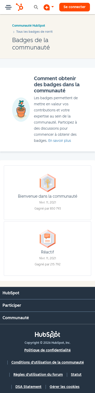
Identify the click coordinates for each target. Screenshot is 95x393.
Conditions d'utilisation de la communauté (47, 362)
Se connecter (75, 7)
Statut (76, 374)
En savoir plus (59, 141)
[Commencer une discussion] (49, 7)
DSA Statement (28, 387)
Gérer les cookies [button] (65, 387)
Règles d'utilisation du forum (38, 374)
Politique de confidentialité (47, 350)
